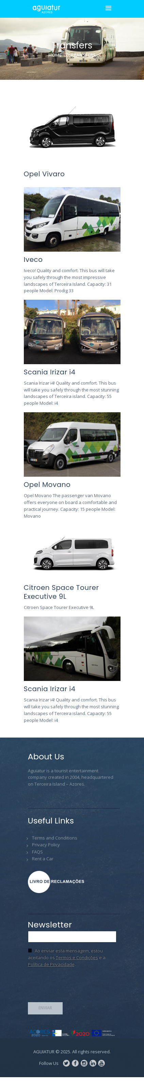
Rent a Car (42, 859)
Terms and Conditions (54, 838)
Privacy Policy (46, 845)
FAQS (37, 852)
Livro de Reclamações (58, 882)
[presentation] (79, 987)
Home (55, 54)
